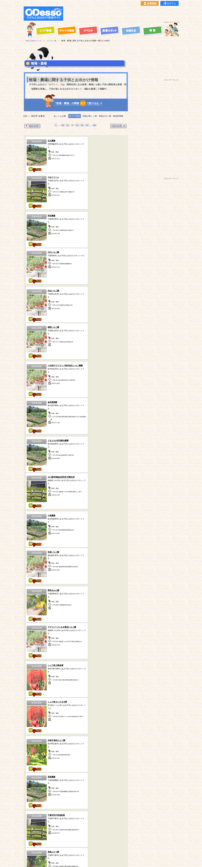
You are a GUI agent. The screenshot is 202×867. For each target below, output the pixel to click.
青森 (43, 760)
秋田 (59, 760)
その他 (112, 702)
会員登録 (150, 3)
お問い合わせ (117, 850)
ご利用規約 (47, 850)
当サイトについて (30, 850)
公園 (39, 693)
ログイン (169, 3)
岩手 (51, 760)
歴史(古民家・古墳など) (75, 698)
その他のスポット (96, 789)
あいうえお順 (58, 116)
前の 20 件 (32, 125)
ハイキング (39, 702)
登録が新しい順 (89, 116)
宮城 (67, 760)
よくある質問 (85, 850)
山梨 (27, 760)
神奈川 (25, 757)
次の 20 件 (118, 125)
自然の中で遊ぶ (75, 689)
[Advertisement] (121, 13)
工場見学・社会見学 (39, 698)
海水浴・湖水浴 (112, 684)
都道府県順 (120, 116)
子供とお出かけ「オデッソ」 (94, 841)
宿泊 (76, 684)
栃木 (75, 757)
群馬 (66, 757)
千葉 (50, 757)
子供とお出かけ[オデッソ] (97, 861)
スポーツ (39, 689)
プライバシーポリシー (65, 850)
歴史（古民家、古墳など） (36, 789)
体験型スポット (75, 693)
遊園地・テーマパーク (39, 684)
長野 (35, 760)
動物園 (112, 689)
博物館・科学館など (112, 693)
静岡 (83, 757)
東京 (34, 757)
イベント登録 (101, 850)
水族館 (112, 698)
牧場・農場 (75, 702)
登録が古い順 (105, 116)
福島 (75, 760)
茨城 (58, 757)
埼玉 (42, 757)
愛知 (91, 757)
